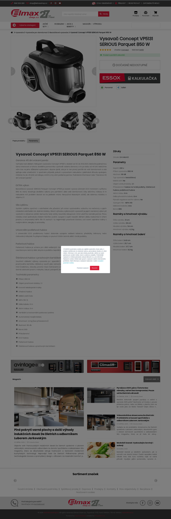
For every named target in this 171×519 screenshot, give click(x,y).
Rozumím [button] (94, 268)
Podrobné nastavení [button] (83, 268)
